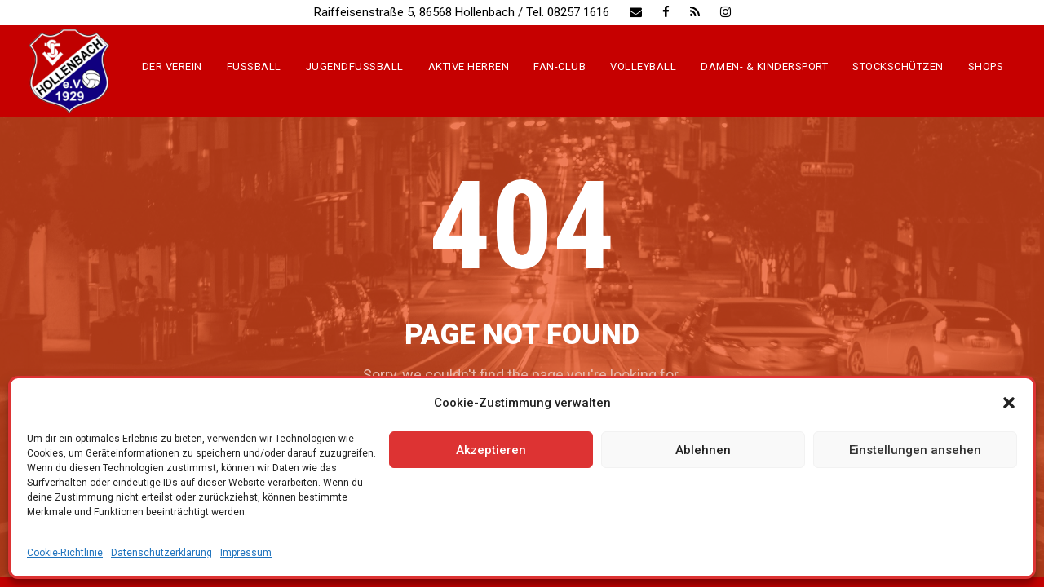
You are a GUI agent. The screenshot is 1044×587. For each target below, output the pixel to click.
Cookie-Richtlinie (65, 552)
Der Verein (172, 66)
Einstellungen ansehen (915, 450)
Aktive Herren (469, 66)
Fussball (254, 66)
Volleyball (643, 66)
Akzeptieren (491, 450)
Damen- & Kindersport (764, 66)
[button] (1009, 403)
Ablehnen (703, 450)
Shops (986, 66)
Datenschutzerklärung (161, 552)
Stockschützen (898, 66)
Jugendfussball (355, 66)
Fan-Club (559, 66)
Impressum (246, 552)
